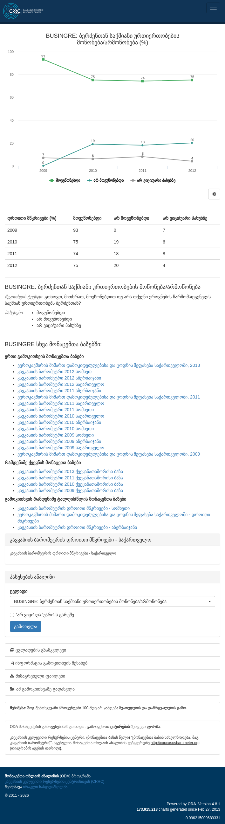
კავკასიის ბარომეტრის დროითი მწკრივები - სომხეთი (73, 508)
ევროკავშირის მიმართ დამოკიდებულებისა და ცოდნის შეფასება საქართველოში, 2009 (108, 454)
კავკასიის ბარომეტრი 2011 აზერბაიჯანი (59, 390)
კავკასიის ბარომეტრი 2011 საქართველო (60, 403)
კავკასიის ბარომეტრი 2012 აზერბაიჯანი (59, 377)
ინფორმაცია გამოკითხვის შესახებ (48, 662)
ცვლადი (18, 591)
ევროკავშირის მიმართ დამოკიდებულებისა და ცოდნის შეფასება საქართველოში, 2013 (108, 365)
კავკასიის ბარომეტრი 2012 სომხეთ (54, 371)
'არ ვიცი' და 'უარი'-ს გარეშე (42, 614)
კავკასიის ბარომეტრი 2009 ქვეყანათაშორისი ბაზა (70, 490)
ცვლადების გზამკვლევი (38, 649)
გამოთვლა (25, 626)
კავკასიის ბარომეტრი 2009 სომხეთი (55, 435)
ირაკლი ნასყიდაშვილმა (45, 787)
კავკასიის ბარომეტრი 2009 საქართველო (60, 447)
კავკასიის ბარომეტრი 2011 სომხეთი (55, 409)
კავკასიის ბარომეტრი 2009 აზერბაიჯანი (59, 441)
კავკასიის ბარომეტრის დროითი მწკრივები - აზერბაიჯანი (77, 527)
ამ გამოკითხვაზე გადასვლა (42, 688)
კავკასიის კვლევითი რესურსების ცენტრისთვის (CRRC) (54, 781)
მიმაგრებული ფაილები (37, 675)
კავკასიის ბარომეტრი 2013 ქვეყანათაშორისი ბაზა (70, 471)
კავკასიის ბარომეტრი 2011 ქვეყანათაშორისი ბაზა (70, 477)
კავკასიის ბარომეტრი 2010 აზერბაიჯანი (59, 422)
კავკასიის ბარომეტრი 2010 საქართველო (60, 415)
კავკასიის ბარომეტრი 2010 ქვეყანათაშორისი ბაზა (70, 484)
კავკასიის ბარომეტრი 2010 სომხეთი (55, 428)
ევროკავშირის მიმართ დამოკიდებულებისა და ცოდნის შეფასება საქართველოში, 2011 (108, 396)
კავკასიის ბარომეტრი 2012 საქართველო (60, 384)
